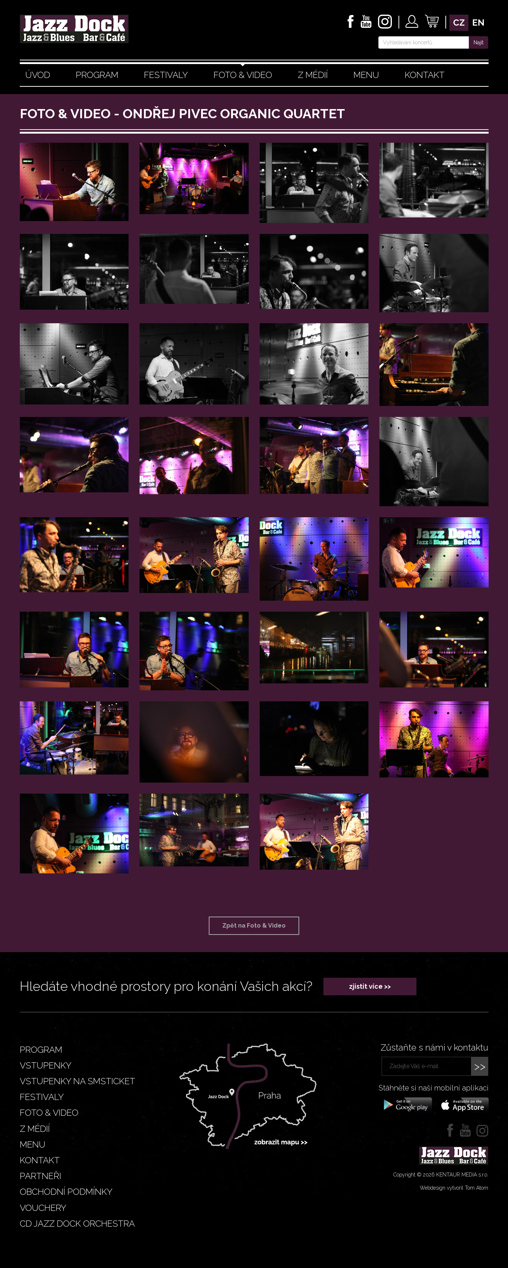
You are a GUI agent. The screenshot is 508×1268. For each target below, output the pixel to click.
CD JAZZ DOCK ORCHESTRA (77, 1223)
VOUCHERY (43, 1207)
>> (480, 1066)
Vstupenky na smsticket (77, 1081)
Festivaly (166, 75)
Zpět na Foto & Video (254, 925)
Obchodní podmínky (66, 1191)
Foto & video (243, 75)
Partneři (40, 1176)
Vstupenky (45, 1065)
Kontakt (425, 75)
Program (97, 75)
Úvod (37, 75)
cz (459, 22)
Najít (478, 42)
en (478, 22)
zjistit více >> (370, 986)
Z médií (313, 75)
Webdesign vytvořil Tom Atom (454, 1188)
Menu (366, 75)
